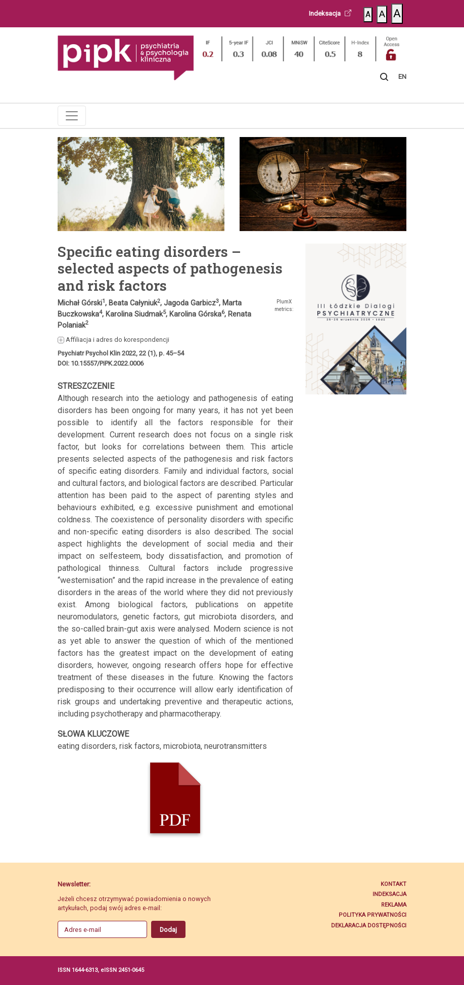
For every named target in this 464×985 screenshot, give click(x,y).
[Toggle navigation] (72, 116)
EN (402, 76)
